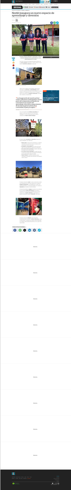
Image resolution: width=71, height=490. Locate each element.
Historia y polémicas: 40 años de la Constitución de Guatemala (50, 99)
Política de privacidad (56, 478)
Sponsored (29, 478)
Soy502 (15, 4)
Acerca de (58, 477)
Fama (41, 4)
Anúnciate (58, 476)
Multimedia (25, 478)
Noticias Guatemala (16, 10)
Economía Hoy (20, 4)
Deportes (37, 4)
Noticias (26, 4)
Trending (51, 4)
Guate (30, 4)
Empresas (27, 10)
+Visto (51, 57)
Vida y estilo (46, 4)
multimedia (56, 4)
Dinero (33, 4)
